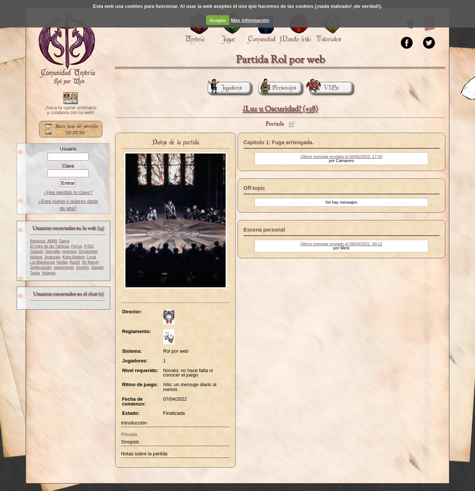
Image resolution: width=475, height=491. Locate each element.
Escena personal (264, 230)
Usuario (68, 149)
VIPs (323, 88)
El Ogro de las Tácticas (49, 246)
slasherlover (64, 267)
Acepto (218, 20)
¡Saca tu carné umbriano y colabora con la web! (70, 110)
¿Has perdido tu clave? (68, 192)
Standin (97, 267)
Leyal (91, 257)
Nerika (62, 262)
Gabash (36, 251)
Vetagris (49, 273)
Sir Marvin (90, 262)
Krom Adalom (73, 257)
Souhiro (82, 267)
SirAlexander (41, 267)
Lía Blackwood (42, 262)
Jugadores (225, 88)
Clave (68, 166)
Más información (250, 20)
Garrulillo (52, 251)
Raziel (74, 262)
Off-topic (254, 188)
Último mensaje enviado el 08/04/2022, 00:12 (342, 244)
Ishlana (36, 257)
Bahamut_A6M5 (43, 241)
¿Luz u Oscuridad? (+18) (280, 109)
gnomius (69, 251)
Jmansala (52, 257)
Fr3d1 (89, 246)
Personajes (277, 88)
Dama (64, 241)
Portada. (67, 49)
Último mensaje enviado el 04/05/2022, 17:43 (342, 156)
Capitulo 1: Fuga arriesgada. (278, 142)
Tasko (35, 273)
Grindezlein (88, 251)
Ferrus (76, 246)
